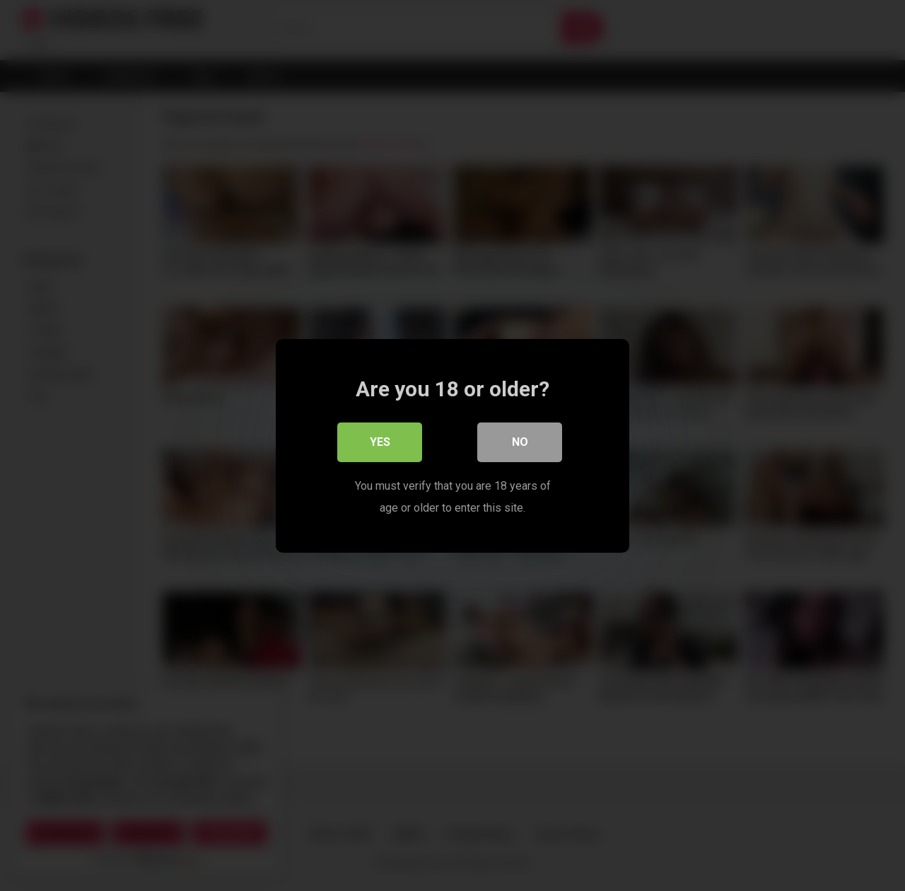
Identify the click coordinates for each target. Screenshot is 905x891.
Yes (380, 442)
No (520, 442)
